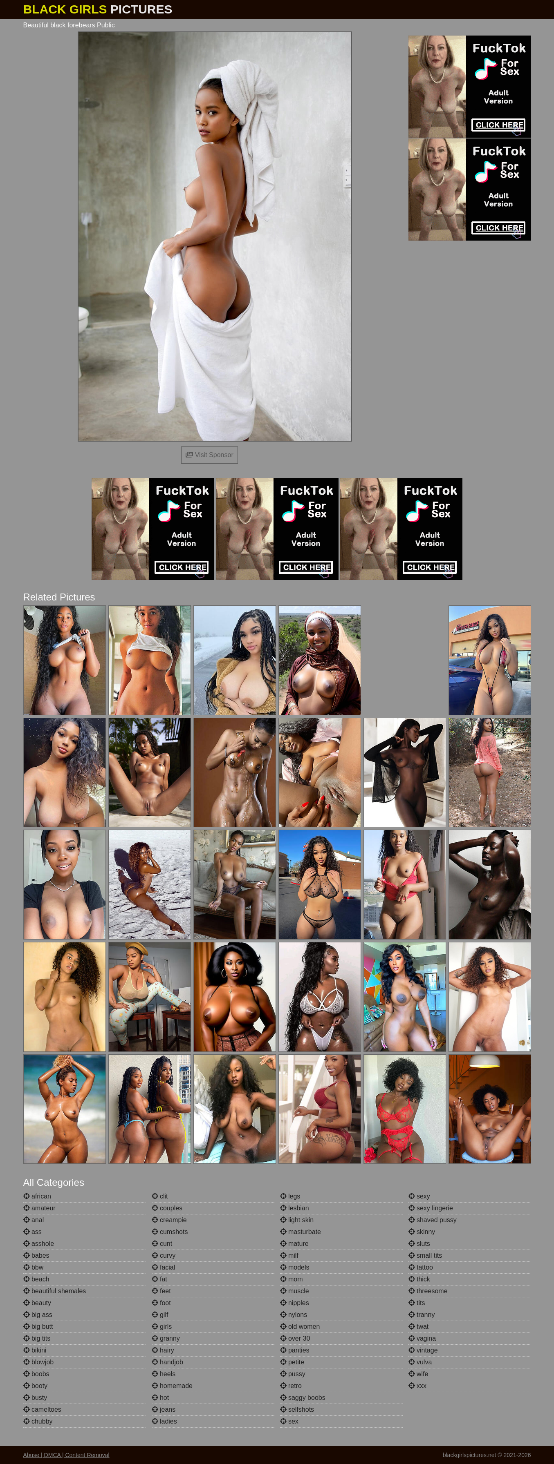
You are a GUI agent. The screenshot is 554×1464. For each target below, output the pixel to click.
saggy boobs (302, 1397)
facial (163, 1267)
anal (33, 1219)
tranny (421, 1314)
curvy (164, 1255)
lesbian (294, 1208)
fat (159, 1279)
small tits (425, 1255)
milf (289, 1255)
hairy (163, 1350)
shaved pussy (432, 1219)
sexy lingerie (430, 1208)
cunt (162, 1243)
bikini (35, 1350)
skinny (421, 1231)
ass (32, 1231)
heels (164, 1373)
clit (160, 1196)
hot (160, 1397)
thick (419, 1279)
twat (418, 1326)
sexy (419, 1196)
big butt (38, 1326)
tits (416, 1302)
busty (35, 1397)
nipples (294, 1302)
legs (290, 1196)
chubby (38, 1421)
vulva (420, 1362)
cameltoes (42, 1409)
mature (294, 1243)
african (37, 1196)
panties (295, 1350)
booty (35, 1385)
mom (291, 1279)
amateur (39, 1208)
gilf (160, 1314)
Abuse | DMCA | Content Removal (66, 1455)
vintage (423, 1350)
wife (418, 1373)
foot (161, 1302)
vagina (422, 1338)
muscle (294, 1291)
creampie (169, 1219)
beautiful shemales (54, 1291)
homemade (172, 1385)
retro (291, 1385)
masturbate (300, 1231)
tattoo (420, 1267)
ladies (164, 1421)
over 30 (295, 1338)
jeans (164, 1409)
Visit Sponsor (209, 454)
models (295, 1267)
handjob (167, 1362)
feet (161, 1291)
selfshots (297, 1409)
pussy (292, 1373)
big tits (37, 1338)
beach (36, 1279)
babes (36, 1255)
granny (166, 1338)
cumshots (170, 1231)
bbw (33, 1267)
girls (162, 1326)
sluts (419, 1243)
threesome (428, 1291)
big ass (37, 1314)
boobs (36, 1373)
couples (167, 1208)
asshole (38, 1243)
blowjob (38, 1362)
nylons (293, 1314)
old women (300, 1326)
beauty (37, 1302)
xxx (417, 1385)
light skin (297, 1219)
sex (289, 1421)
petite (292, 1362)
